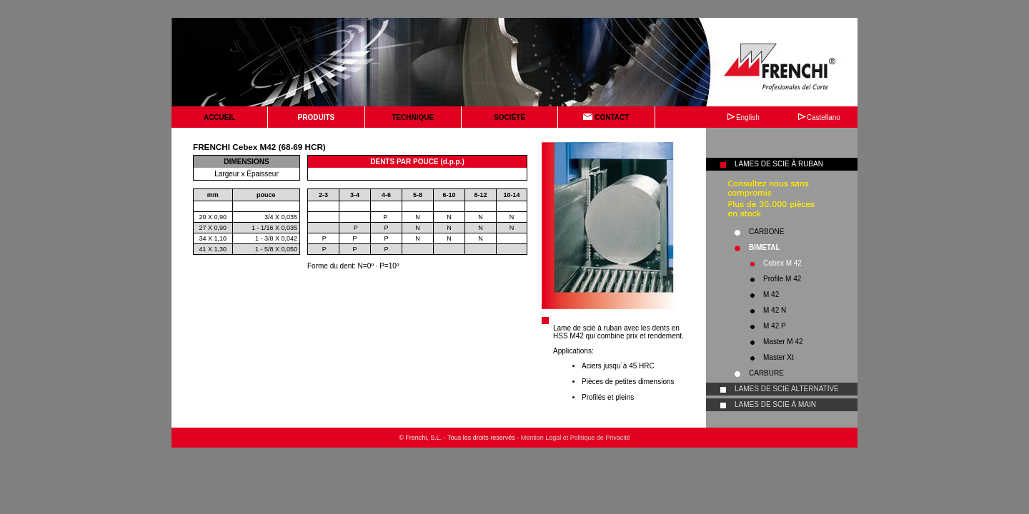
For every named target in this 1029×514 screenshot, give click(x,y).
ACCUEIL (219, 117)
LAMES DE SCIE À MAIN (775, 404)
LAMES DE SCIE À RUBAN (779, 164)
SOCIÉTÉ (509, 117)
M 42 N (774, 310)
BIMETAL (764, 247)
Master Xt (778, 357)
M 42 (771, 294)
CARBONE (766, 232)
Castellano (818, 117)
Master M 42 (783, 342)
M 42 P (774, 326)
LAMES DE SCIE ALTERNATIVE (787, 389)
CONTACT (606, 117)
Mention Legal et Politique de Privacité (575, 437)
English (743, 117)
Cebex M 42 (782, 263)
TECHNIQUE (413, 117)
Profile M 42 (782, 279)
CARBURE (766, 373)
